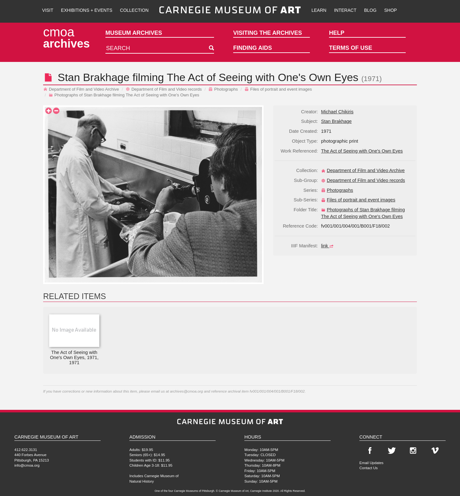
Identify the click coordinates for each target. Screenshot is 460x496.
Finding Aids (252, 48)
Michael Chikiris (337, 111)
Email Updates (371, 463)
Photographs (223, 89)
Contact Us (368, 468)
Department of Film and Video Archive (81, 89)
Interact (345, 10)
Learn (318, 10)
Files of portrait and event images (278, 89)
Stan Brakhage (93, 77)
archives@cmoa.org (186, 391)
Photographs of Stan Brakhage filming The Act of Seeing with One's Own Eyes (124, 95)
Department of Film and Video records (164, 89)
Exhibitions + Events (86, 10)
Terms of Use (350, 48)
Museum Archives (133, 33)
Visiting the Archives (267, 33)
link (328, 245)
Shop (390, 10)
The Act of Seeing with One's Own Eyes (362, 151)
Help (336, 33)
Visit (47, 10)
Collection (134, 10)
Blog (370, 10)
